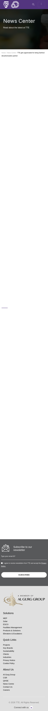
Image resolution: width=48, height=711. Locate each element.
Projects (6, 645)
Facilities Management (12, 627)
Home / (4, 53)
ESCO (5, 624)
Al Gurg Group (9, 675)
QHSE (5, 681)
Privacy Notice (9, 660)
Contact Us (7, 687)
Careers (6, 690)
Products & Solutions (12, 631)
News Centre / (12, 53)
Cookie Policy (8, 663)
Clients (6, 654)
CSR (5, 678)
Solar (5, 621)
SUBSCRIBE (24, 575)
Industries (7, 657)
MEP (5, 618)
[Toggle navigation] (41, 4)
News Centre (8, 684)
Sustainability (8, 651)
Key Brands (8, 648)
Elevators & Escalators (12, 634)
